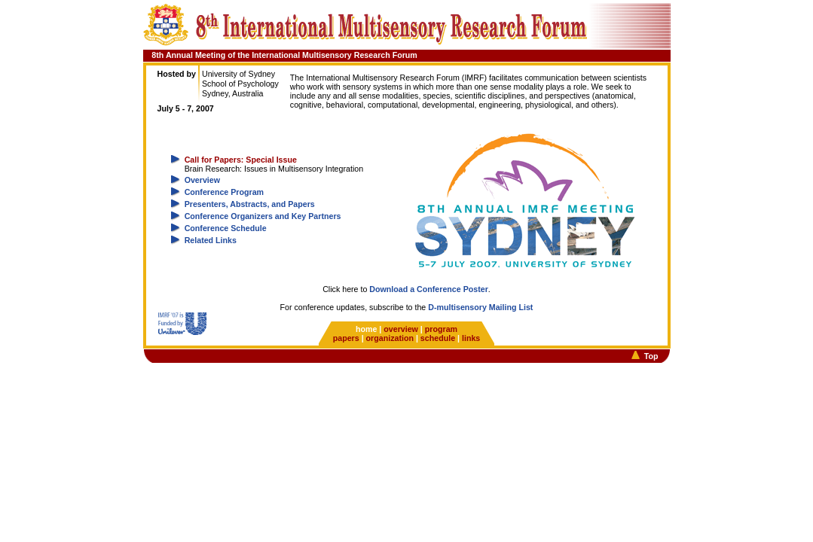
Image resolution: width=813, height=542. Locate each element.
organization (390, 338)
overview (401, 328)
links (471, 338)
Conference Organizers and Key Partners (263, 216)
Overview (202, 179)
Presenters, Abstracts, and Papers (250, 204)
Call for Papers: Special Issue (241, 159)
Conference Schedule (226, 228)
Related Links (211, 240)
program (441, 328)
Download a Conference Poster (428, 289)
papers (346, 338)
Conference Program (224, 191)
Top (651, 356)
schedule (437, 338)
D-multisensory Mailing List (480, 307)
